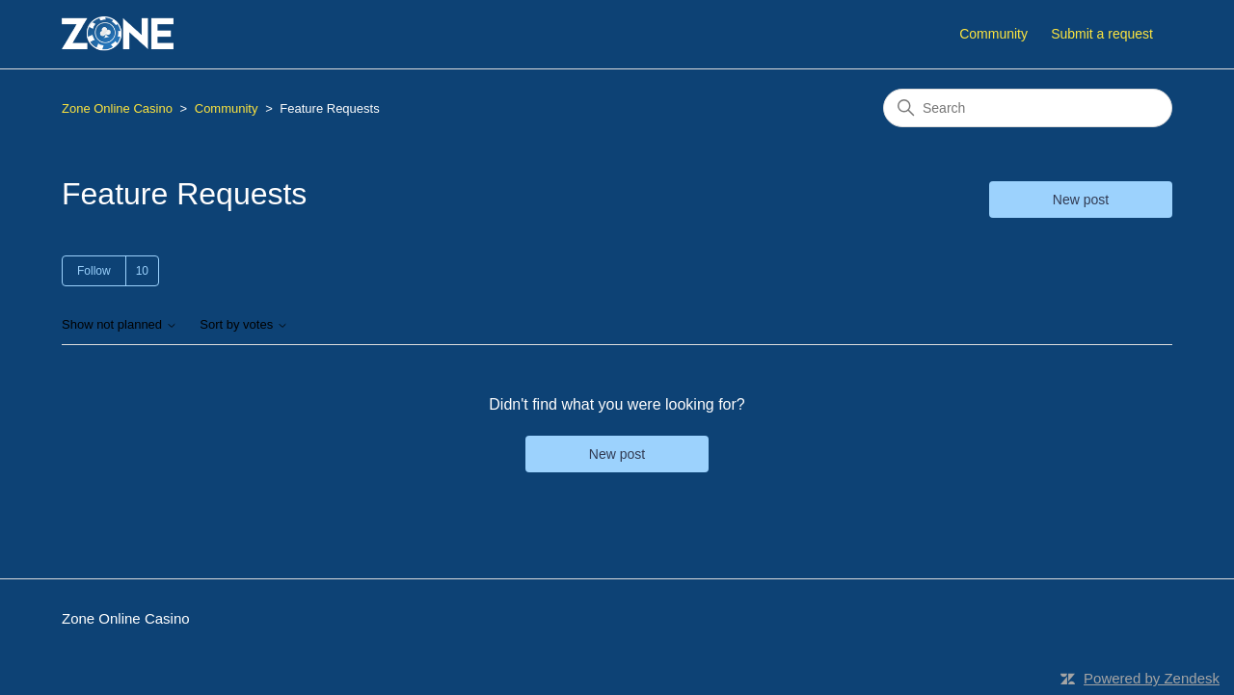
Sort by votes (243, 325)
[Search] (1027, 108)
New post (1081, 199)
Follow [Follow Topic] (94, 271)
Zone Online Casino (117, 108)
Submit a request (1102, 33)
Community (993, 33)
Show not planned (119, 325)
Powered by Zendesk (1152, 678)
